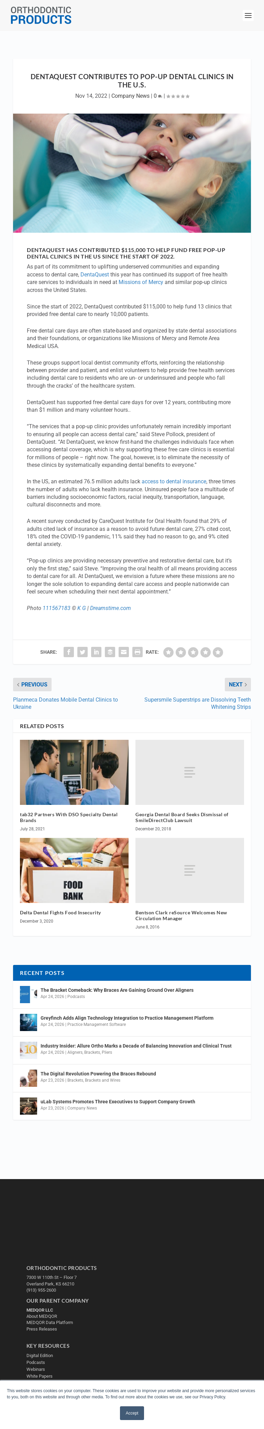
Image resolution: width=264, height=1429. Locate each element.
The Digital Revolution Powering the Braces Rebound (98, 1073)
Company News (130, 96)
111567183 (56, 608)
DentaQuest (94, 274)
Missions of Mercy (141, 282)
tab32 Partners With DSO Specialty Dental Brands (69, 817)
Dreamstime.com (110, 608)
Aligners (74, 1052)
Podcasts (76, 996)
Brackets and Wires (102, 1080)
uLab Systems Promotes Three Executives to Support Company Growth (118, 1101)
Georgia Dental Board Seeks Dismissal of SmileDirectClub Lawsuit (182, 817)
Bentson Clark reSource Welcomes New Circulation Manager (181, 915)
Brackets (92, 1052)
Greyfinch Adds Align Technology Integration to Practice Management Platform (127, 1018)
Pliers (107, 1052)
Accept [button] (132, 1413)
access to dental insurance (174, 481)
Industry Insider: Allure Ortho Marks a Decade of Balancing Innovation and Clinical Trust (136, 1046)
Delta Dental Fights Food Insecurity (60, 912)
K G (81, 608)
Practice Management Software (96, 1024)
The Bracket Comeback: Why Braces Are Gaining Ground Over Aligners (117, 990)
